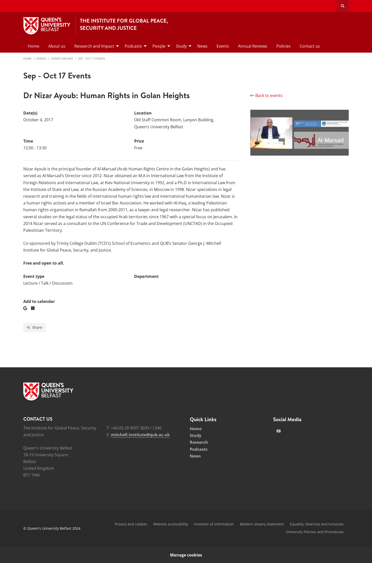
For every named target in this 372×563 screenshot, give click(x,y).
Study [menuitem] (181, 46)
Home (27, 58)
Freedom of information (214, 524)
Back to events (266, 95)
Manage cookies (186, 555)
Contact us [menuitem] (310, 46)
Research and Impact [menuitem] (94, 46)
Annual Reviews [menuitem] (252, 46)
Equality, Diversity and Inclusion (317, 524)
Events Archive (62, 58)
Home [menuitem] (33, 46)
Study (195, 435)
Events (41, 58)
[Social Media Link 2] (278, 430)
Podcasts (199, 449)
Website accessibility (170, 524)
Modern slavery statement (262, 524)
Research (199, 442)
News (195, 456)
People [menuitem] (158, 46)
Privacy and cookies (131, 524)
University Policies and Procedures (315, 531)
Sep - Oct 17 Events (91, 58)
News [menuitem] (202, 46)
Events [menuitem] (223, 46)
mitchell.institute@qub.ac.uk (140, 434)
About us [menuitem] (56, 46)
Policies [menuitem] (283, 46)
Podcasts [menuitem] (133, 46)
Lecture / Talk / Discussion (48, 283)
